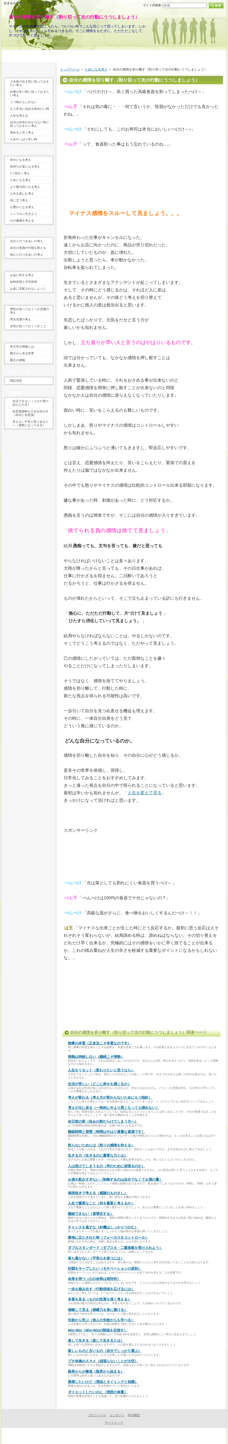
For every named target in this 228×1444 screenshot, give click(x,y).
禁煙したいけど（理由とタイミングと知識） (103, 1382)
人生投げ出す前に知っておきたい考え (29, 83)
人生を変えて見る (145, 793)
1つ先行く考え (20, 173)
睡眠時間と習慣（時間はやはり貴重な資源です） (106, 1132)
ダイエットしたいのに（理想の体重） (98, 1392)
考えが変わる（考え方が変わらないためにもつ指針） (110, 1097)
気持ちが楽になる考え (25, 166)
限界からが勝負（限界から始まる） (96, 1371)
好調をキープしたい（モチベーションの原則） (105, 1268)
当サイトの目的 (113, 55)
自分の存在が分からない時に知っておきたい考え (29, 124)
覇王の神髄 (17, 360)
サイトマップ (114, 1422)
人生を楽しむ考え (22, 193)
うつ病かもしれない (23, 102)
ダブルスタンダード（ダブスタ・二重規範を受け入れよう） (115, 1248)
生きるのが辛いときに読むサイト (113, 1435)
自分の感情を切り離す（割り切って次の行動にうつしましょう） (74, 17)
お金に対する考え (22, 275)
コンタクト (117, 1415)
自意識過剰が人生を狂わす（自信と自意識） (31, 413)
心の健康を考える (22, 220)
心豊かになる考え (22, 207)
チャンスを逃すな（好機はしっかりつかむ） (103, 1227)
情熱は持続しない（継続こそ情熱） (96, 1057)
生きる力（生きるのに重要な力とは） (98, 1155)
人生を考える (19, 115)
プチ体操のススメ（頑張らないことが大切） (103, 1361)
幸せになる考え (20, 160)
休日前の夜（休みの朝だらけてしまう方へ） (103, 1121)
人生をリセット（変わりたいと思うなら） (101, 1070)
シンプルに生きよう (23, 214)
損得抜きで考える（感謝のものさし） (98, 1193)
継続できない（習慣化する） (90, 1214)
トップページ (70, 69)
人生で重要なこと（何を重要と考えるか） (101, 1203)
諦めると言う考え (22, 132)
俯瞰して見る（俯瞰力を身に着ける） (98, 1310)
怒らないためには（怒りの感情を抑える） (101, 1145)
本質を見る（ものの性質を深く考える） (99, 1299)
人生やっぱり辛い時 (23, 139)
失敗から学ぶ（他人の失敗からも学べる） (101, 1320)
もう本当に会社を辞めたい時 (29, 109)
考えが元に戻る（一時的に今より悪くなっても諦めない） (113, 1108)
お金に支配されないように (28, 288)
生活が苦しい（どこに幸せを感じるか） (99, 1084)
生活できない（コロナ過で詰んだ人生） (31, 402)
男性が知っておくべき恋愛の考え (29, 310)
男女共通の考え (20, 319)
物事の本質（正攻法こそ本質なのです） (99, 1043)
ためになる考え (96, 69)
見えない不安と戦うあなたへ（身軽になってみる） (31, 423)
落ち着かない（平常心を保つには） (96, 1258)
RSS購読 (134, 1415)
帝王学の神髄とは (22, 346)
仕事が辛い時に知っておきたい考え (29, 93)
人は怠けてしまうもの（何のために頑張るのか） (106, 1166)
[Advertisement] (79, 186)
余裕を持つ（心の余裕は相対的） (94, 1279)
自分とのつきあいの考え (26, 241)
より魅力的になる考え (25, 187)
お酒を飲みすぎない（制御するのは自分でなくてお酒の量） (115, 1179)
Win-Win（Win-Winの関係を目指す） (97, 1330)
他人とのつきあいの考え (26, 254)
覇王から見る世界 (22, 353)
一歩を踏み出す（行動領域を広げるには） (101, 1289)
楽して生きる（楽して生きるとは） (96, 1340)
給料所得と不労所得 (23, 282)
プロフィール (97, 1415)
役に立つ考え (19, 200)
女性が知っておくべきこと (28, 326)
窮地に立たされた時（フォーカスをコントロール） (108, 1237)
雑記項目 (16, 380)
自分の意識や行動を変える (28, 248)
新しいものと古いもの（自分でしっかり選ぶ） (105, 1351)
